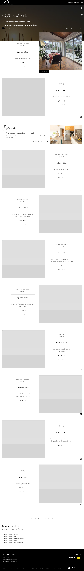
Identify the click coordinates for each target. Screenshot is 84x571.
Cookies (61, 568)
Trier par (65, 28)
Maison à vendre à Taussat (11, 534)
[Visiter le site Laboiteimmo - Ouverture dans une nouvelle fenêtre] (74, 568)
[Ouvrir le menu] (81, 2)
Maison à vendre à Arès (10, 536)
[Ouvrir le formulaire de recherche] (73, 2)
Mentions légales (42, 568)
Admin (47, 568)
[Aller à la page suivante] (52, 518)
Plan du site (35, 568)
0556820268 (6, 558)
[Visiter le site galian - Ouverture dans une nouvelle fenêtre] (72, 558)
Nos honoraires (29, 568)
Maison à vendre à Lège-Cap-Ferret (13, 542)
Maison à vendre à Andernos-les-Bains (14, 538)
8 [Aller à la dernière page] (48, 518)
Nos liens (51, 568)
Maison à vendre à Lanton (10, 540)
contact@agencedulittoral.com (10, 559)
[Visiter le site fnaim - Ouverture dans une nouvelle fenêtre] (78, 558)
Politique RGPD (56, 568)
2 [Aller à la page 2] (38, 518)
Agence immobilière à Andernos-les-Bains (13, 21)
